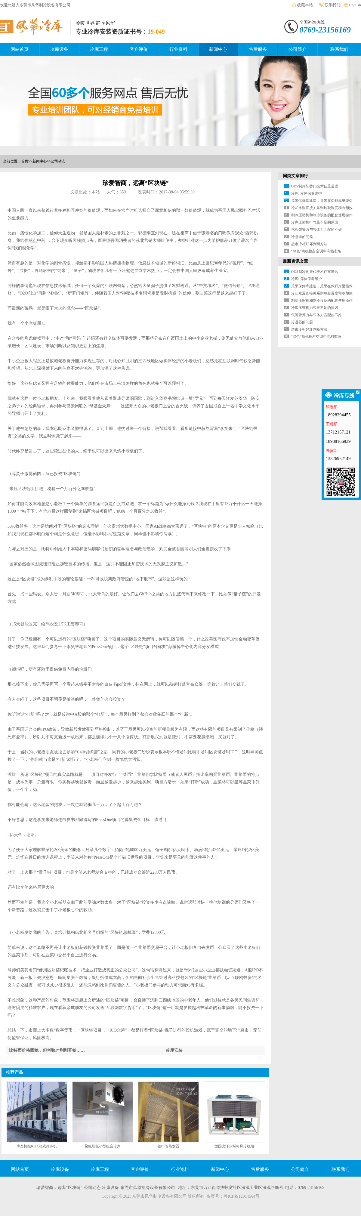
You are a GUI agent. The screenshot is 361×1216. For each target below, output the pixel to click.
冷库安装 (174, 1050)
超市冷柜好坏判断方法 (309, 244)
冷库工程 (99, 49)
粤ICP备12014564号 (242, 1196)
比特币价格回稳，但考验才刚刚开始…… (47, 1050)
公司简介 (297, 49)
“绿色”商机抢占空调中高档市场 (316, 251)
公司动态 (58, 161)
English (355, 5)
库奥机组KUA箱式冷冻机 (37, 1146)
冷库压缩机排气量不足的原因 (314, 222)
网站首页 (20, 49)
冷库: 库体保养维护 (306, 193)
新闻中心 (218, 49)
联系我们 (332, 5)
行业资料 (178, 49)
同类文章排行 (295, 176)
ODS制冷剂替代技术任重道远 (314, 186)
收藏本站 (305, 5)
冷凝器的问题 (302, 237)
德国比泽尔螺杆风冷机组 (234, 1146)
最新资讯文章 (295, 261)
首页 (24, 161)
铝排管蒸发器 (168, 1146)
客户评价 (139, 49)
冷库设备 (59, 49)
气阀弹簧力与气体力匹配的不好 (316, 229)
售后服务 (258, 49)
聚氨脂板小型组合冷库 (103, 1146)
